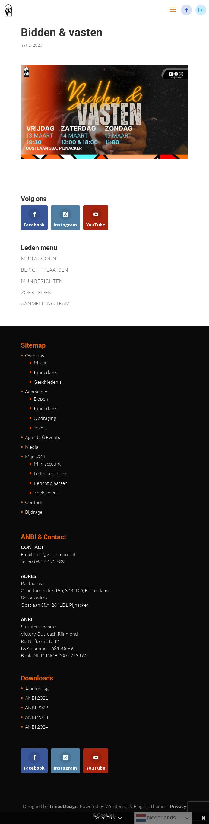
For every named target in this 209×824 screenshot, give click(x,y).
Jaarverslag (37, 688)
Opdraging (45, 418)
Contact (33, 502)
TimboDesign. (64, 806)
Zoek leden (45, 493)
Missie (40, 363)
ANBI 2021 (36, 698)
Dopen (41, 399)
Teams (40, 428)
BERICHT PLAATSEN (44, 270)
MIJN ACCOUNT (40, 258)
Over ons (34, 355)
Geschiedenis (48, 382)
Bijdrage (33, 512)
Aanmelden (37, 392)
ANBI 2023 (36, 717)
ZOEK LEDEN (36, 292)
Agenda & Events (42, 437)
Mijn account (47, 464)
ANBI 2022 (36, 708)
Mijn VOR (35, 457)
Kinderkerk (45, 372)
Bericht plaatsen (51, 483)
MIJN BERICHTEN (42, 281)
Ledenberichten (50, 473)
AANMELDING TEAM (45, 303)
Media (31, 447)
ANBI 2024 (36, 727)
